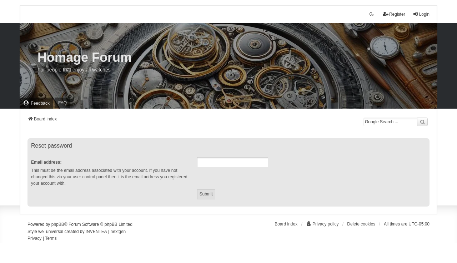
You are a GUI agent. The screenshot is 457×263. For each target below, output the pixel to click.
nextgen (118, 231)
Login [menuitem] (421, 14)
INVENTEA (96, 231)
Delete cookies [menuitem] (361, 224)
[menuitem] (36, 103)
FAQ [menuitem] (62, 102)
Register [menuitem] (394, 14)
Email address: (46, 162)
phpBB (57, 224)
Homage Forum (84, 57)
